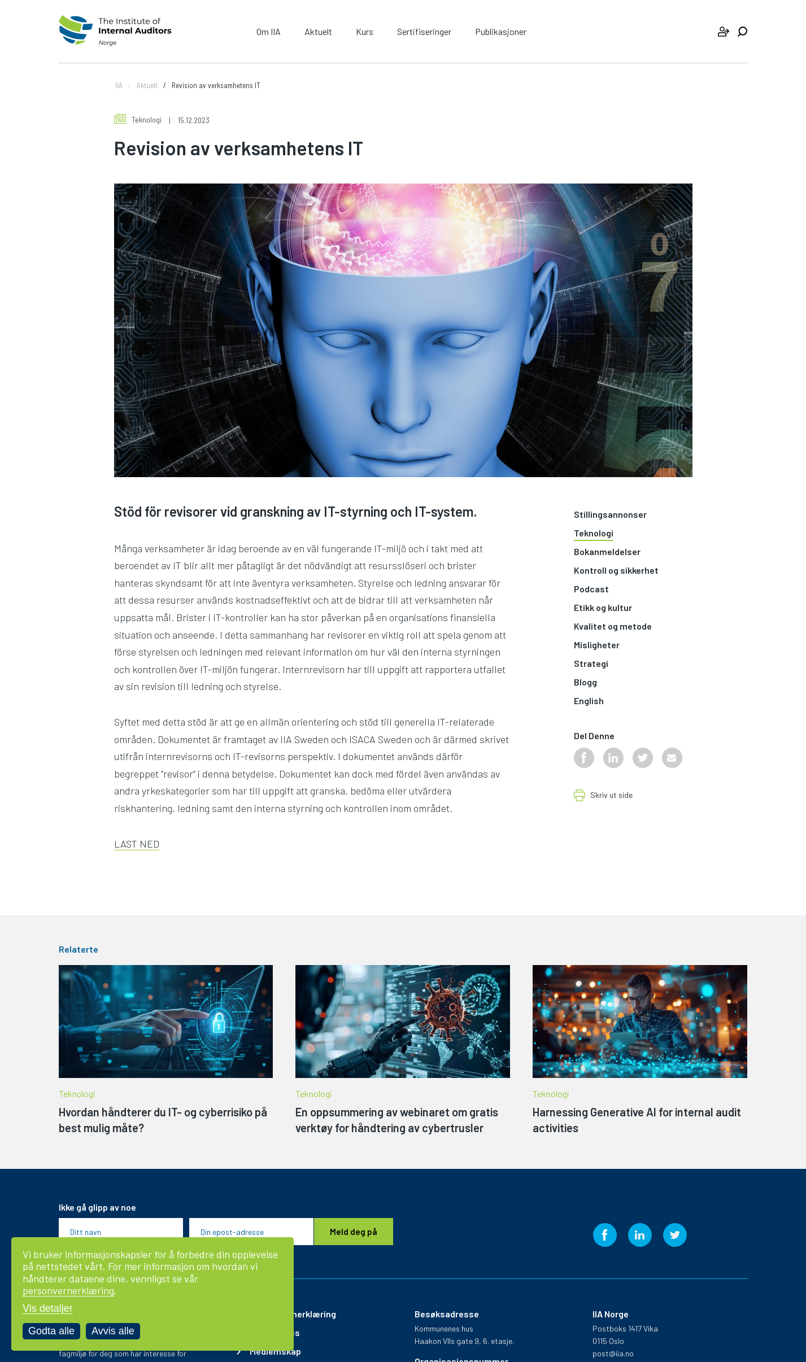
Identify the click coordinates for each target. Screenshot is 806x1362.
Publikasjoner (500, 31)
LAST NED (136, 843)
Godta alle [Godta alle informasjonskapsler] (51, 1331)
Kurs (364, 31)
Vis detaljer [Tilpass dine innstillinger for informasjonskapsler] (48, 1308)
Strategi (591, 664)
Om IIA (268, 31)
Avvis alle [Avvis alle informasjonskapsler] (113, 1331)
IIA (119, 85)
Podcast (591, 589)
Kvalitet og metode (613, 626)
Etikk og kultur (603, 608)
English (589, 701)
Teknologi (138, 119)
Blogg (585, 682)
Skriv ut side (611, 795)
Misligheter (597, 645)
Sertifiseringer (424, 31)
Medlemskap (275, 1351)
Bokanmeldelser (607, 552)
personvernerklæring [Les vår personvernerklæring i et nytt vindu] (68, 1290)
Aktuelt (318, 31)
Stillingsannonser (610, 515)
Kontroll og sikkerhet (616, 570)
